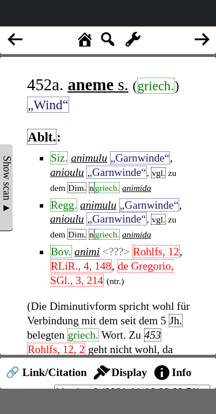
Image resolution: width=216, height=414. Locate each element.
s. (97, 84)
